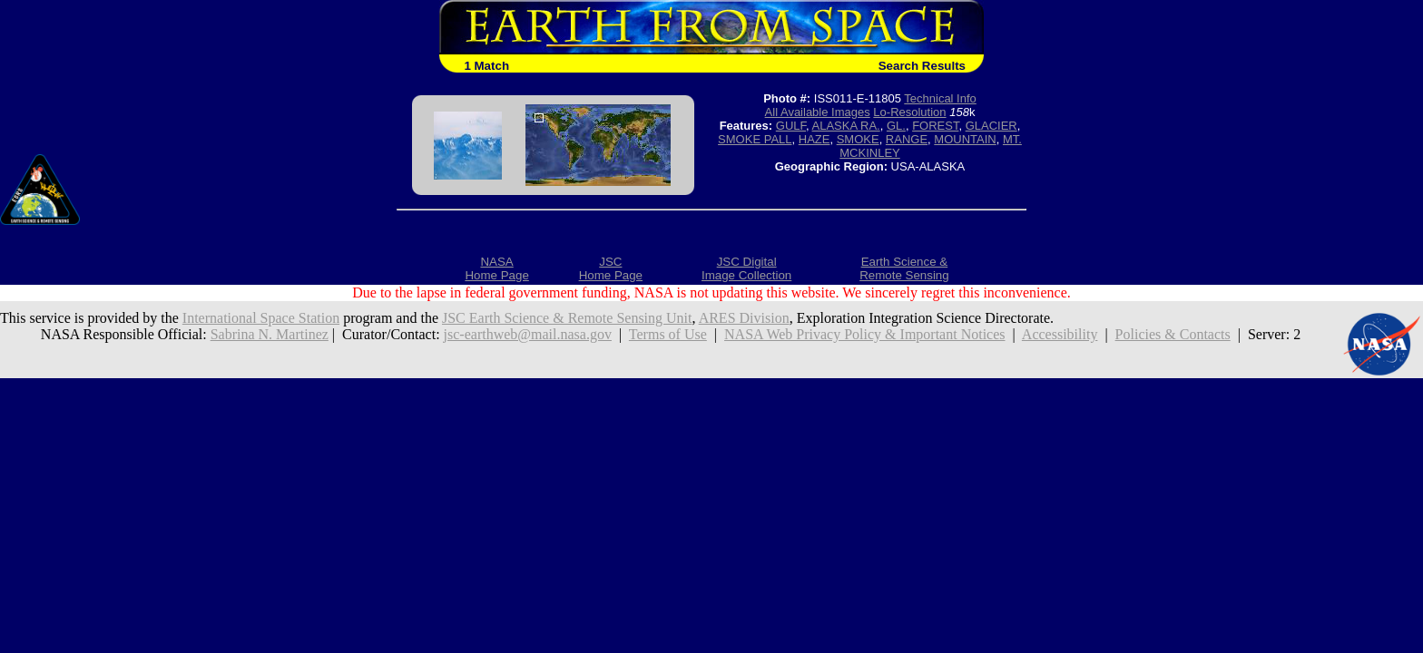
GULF (791, 125)
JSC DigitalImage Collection (746, 268)
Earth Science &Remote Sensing (904, 268)
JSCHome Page (611, 268)
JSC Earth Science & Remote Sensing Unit (567, 318)
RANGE (906, 139)
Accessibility (1060, 334)
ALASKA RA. (846, 125)
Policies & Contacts (1173, 334)
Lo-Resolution (909, 112)
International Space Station (260, 318)
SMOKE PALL (754, 139)
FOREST (935, 125)
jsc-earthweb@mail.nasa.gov (528, 334)
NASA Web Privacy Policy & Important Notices (865, 334)
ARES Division (744, 318)
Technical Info (940, 98)
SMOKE (858, 139)
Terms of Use (668, 334)
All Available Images (817, 112)
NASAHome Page (496, 268)
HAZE (814, 139)
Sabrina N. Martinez (270, 334)
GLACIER (991, 125)
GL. (896, 125)
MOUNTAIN (965, 139)
